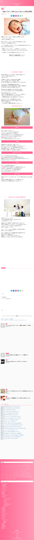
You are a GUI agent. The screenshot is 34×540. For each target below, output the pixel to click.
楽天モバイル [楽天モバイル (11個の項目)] (10, 459)
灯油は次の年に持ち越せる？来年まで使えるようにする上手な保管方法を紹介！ (13, 428)
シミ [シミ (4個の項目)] (13, 451)
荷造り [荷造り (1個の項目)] (2, 461)
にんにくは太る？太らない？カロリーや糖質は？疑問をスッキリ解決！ (18, 325)
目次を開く (22, 55)
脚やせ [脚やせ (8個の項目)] (26, 459)
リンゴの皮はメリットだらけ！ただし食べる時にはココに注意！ (11, 416)
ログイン (18, 517)
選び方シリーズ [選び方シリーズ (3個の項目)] (12, 461)
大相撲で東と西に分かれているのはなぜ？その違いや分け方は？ (11, 426)
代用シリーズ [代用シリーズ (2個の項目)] (19, 455)
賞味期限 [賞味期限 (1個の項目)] (6, 461)
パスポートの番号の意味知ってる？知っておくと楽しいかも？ (10, 406)
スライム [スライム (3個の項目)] (20, 451)
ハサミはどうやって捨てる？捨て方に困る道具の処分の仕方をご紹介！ (12, 424)
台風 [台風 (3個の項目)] (7, 457)
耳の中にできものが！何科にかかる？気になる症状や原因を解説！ (11, 423)
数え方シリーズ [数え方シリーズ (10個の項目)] (3, 459)
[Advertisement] (17, 63)
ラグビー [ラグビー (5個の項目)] (25, 453)
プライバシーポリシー (17, 520)
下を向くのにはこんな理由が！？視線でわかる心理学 (9, 438)
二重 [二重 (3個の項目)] (14, 455)
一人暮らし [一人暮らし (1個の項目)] (10, 455)
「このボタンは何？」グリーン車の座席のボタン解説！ (9, 419)
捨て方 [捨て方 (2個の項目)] (28, 457)
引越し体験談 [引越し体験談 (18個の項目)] (16, 457)
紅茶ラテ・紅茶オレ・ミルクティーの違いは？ (8, 421)
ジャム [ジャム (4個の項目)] (16, 451)
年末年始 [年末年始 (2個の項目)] (11, 457)
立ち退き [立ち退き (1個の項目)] (21, 459)
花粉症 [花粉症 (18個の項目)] (30, 459)
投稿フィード (17, 518)
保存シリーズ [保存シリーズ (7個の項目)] (28, 455)
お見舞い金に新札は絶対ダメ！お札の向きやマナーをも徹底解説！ (11, 433)
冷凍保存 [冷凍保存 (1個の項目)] (2, 457)
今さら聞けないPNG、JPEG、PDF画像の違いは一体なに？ (10, 431)
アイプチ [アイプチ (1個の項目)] (17, 449)
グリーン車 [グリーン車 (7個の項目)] (8, 451)
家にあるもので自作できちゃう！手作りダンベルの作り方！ (16, 361)
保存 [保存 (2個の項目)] (24, 455)
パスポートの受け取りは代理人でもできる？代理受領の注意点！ (11, 436)
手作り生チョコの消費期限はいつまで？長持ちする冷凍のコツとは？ (18, 398)
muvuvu (17, 4)
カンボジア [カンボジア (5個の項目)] (3, 451)
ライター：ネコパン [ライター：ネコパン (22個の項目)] (12, 453)
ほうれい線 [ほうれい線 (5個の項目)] (12, 449)
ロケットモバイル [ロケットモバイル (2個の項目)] (4, 455)
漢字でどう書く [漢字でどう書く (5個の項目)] (16, 459)
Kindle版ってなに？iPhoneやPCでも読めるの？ (8, 409)
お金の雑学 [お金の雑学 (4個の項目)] (7, 449)
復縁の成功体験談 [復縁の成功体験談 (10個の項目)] (23, 457)
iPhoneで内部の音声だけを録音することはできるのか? (9, 414)
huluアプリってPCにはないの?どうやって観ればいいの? (10, 411)
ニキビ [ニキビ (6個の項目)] (25, 451)
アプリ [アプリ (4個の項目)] (21, 449)
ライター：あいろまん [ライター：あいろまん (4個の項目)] (4, 453)
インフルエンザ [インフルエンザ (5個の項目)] (26, 449)
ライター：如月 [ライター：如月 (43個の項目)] (19, 453)
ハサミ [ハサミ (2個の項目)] (29, 451)
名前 (2, 310)
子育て (3, 293)
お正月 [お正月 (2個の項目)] (2, 449)
